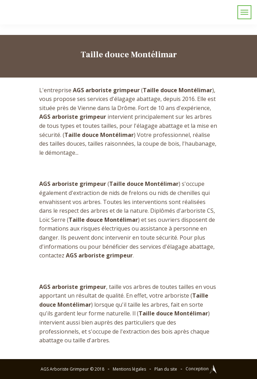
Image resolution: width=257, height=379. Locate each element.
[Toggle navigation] (244, 12)
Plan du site (165, 369)
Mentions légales (129, 369)
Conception (201, 369)
